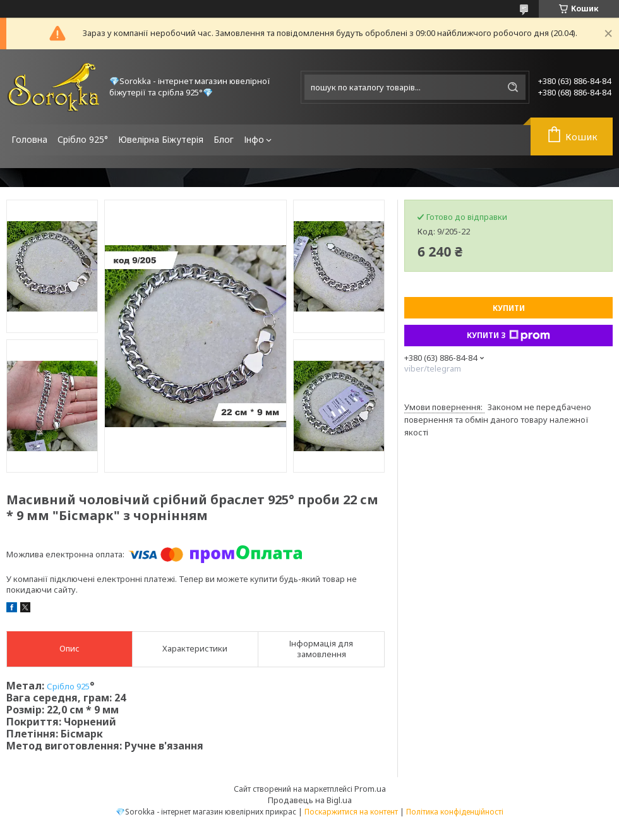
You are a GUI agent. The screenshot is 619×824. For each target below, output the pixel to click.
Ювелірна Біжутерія (160, 139)
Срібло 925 (68, 686)
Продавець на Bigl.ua (310, 800)
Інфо (254, 139)
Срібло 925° (82, 139)
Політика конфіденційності (454, 811)
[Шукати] (513, 87)
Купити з (508, 335)
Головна (29, 139)
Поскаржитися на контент (351, 811)
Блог (223, 139)
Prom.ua (370, 788)
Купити (509, 308)
